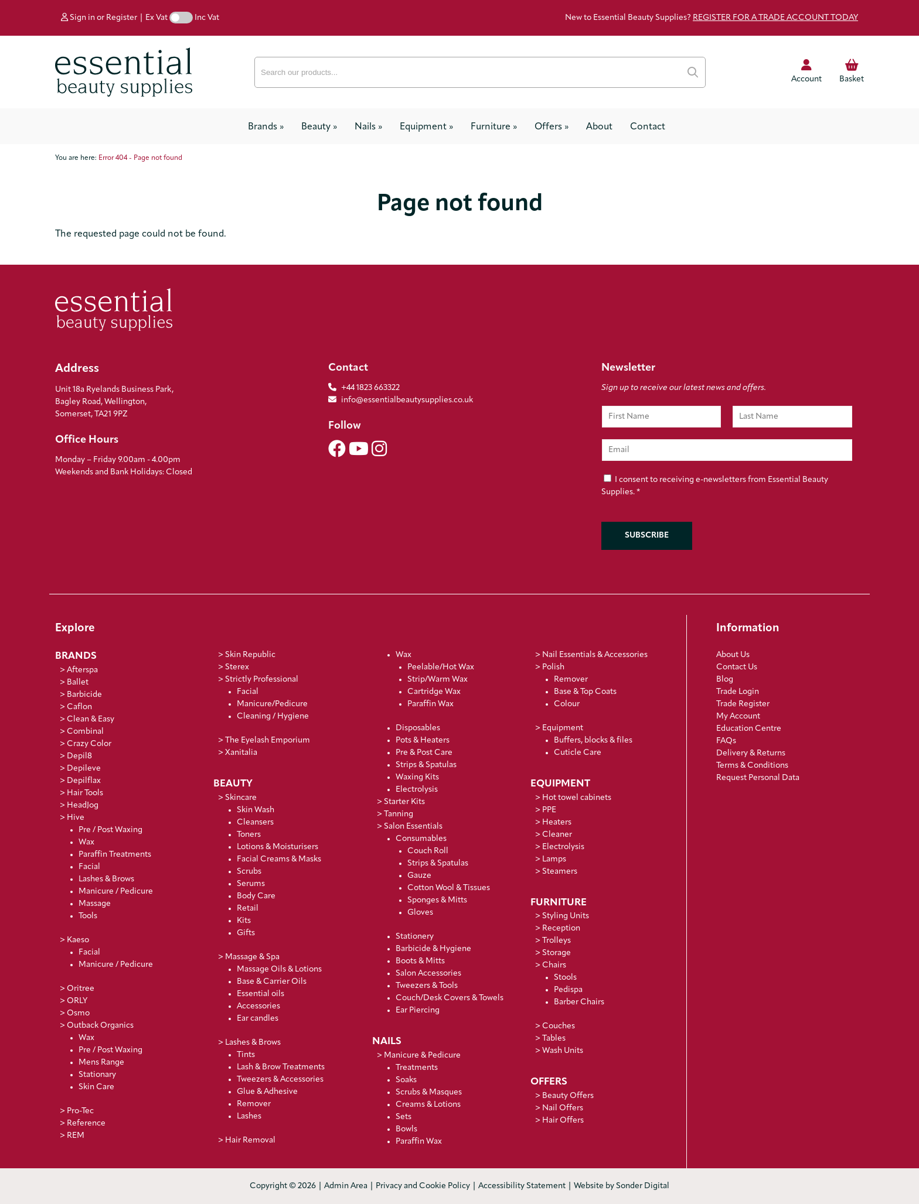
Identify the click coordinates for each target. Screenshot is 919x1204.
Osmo (78, 1013)
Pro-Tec (80, 1111)
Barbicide (84, 694)
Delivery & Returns (750, 753)
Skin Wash (255, 810)
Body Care (256, 896)
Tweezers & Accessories (280, 1079)
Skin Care (96, 1087)
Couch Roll (427, 851)
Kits (244, 920)
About (599, 127)
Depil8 (79, 756)
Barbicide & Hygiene (433, 949)
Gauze (419, 875)
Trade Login (737, 691)
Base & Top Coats (585, 691)
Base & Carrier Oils (272, 981)
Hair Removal (250, 1140)
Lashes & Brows (106, 879)
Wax (86, 842)
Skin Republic (250, 655)
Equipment (426, 127)
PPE (549, 810)
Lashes (249, 1116)
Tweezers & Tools (427, 985)
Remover (254, 1104)
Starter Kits (404, 802)
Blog (724, 679)
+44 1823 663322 (370, 388)
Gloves (420, 912)
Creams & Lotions (428, 1104)
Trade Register (743, 704)
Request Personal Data (757, 778)
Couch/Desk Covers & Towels (449, 998)
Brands (266, 127)
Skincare (241, 797)
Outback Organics (100, 1025)
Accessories (258, 1006)
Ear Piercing (418, 1010)
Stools (565, 977)
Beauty (319, 127)
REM (75, 1135)
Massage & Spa (252, 957)
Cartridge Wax (434, 691)
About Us (733, 655)
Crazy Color (89, 744)
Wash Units (562, 1050)
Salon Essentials (413, 826)
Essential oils (260, 994)
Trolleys (556, 940)
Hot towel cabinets (576, 797)
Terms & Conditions (752, 765)
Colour (567, 704)
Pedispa (568, 990)
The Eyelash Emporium (267, 740)
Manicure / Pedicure (116, 891)
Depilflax (84, 781)
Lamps (554, 859)
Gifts (246, 933)
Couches (558, 1026)
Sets (403, 1117)
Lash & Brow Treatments (281, 1067)
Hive (75, 817)
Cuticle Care (577, 752)
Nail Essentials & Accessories (595, 655)
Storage (556, 953)
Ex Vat (156, 17)
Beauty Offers (568, 1096)
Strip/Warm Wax (437, 679)
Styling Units (565, 916)
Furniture (494, 127)
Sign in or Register (99, 17)
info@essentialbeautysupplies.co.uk (400, 400)
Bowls (406, 1129)
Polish (553, 667)
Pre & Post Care (424, 752)
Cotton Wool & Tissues (448, 888)
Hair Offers (563, 1120)
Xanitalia (241, 752)
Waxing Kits (417, 777)
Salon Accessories (428, 973)
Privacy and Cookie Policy (423, 1186)
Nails (368, 127)
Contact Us (736, 667)
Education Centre (748, 728)
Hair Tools (85, 793)
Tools (88, 916)
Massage (95, 903)
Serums (251, 884)
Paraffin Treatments (115, 854)
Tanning (398, 814)
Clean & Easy (90, 719)
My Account (738, 716)
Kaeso (78, 940)
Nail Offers (562, 1108)
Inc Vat (207, 17)
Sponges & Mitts (437, 900)
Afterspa (82, 670)
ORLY (77, 1001)
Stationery (415, 936)
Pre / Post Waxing (110, 830)
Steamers (559, 871)
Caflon (79, 707)
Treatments (417, 1067)
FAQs (726, 741)
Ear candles (257, 1018)
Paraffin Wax (430, 704)
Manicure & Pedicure (422, 1055)
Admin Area (345, 1186)
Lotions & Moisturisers (277, 847)
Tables (554, 1038)
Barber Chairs (579, 1002)
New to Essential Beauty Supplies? (711, 17)
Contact (647, 127)
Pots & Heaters (423, 740)
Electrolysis (417, 789)
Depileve (84, 768)
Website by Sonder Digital (621, 1186)
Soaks (406, 1080)
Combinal (85, 731)
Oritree (80, 988)
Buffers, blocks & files (593, 740)
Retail (247, 908)
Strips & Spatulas (426, 765)
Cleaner (557, 834)
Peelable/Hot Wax (440, 667)
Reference (86, 1123)
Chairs (554, 965)
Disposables (418, 728)
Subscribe (647, 535)
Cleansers (255, 822)
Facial (89, 867)
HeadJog (82, 805)
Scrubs (249, 871)
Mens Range (101, 1062)
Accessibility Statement (522, 1186)
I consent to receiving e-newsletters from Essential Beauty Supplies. (714, 486)
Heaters (556, 822)
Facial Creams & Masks (279, 859)
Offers (552, 127)
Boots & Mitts (420, 961)
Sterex (237, 667)
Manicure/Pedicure (272, 704)
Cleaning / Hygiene (273, 716)
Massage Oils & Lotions (279, 969)
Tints (246, 1055)
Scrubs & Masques (429, 1092)
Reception (561, 928)
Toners (249, 834)
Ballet (78, 682)
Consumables (421, 838)
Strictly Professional (261, 679)
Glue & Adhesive (267, 1091)
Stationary (97, 1074)
